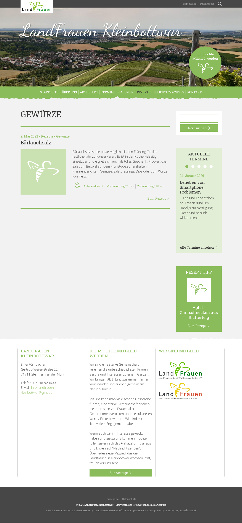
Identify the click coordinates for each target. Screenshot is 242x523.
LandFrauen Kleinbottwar (101, 30)
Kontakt (194, 92)
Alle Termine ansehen (199, 247)
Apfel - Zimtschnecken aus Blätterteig (199, 312)
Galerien (126, 92)
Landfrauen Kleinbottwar (99, 504)
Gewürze (63, 136)
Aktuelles (89, 92)
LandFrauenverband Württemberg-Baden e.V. (121, 510)
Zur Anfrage (121, 472)
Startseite (49, 92)
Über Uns (69, 92)
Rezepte (144, 92)
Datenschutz (206, 3)
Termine (108, 92)
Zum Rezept (158, 198)
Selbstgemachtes (169, 92)
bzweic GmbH (188, 510)
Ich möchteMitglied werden (205, 65)
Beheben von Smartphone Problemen (192, 187)
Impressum (189, 3)
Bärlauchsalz (36, 142)
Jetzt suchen (199, 128)
